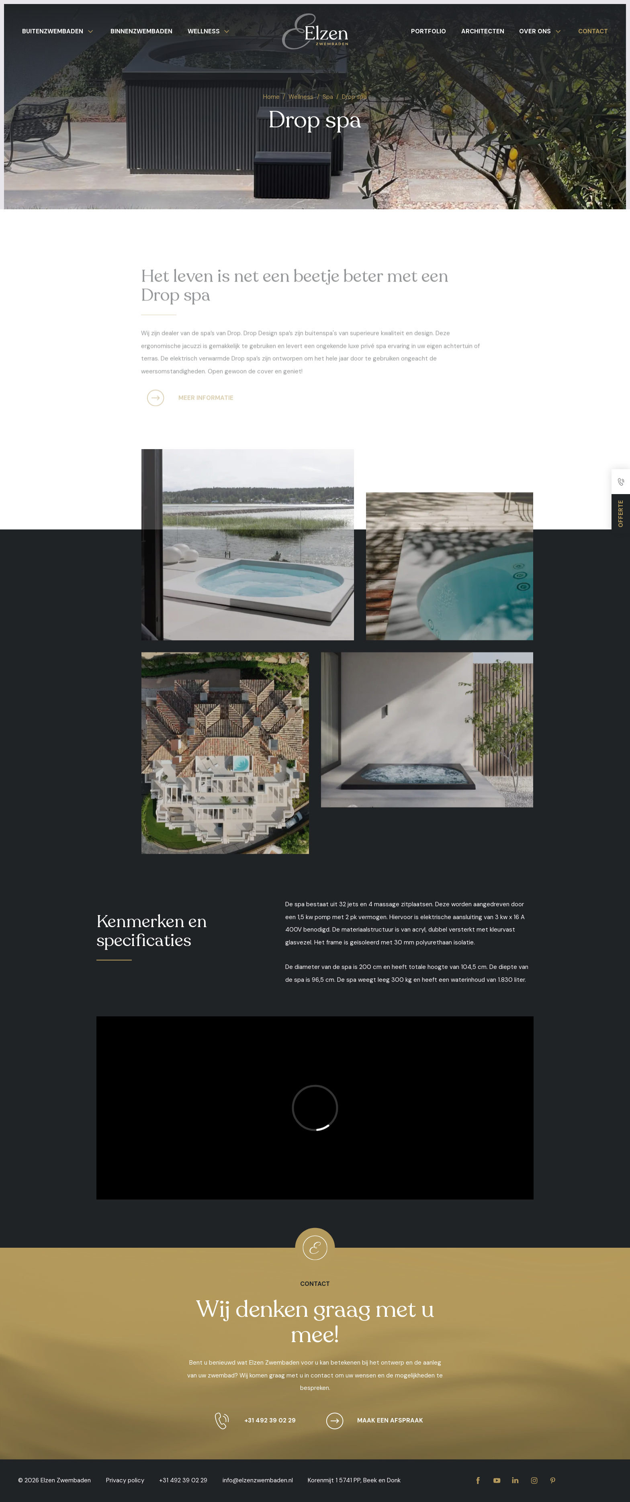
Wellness (210, 31)
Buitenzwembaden (59, 31)
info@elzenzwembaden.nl (258, 1480)
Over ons (541, 31)
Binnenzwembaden (141, 31)
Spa (328, 97)
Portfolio (428, 31)
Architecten (482, 31)
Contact (593, 31)
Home (271, 97)
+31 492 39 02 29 (251, 1421)
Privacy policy (125, 1480)
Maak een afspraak (371, 1421)
